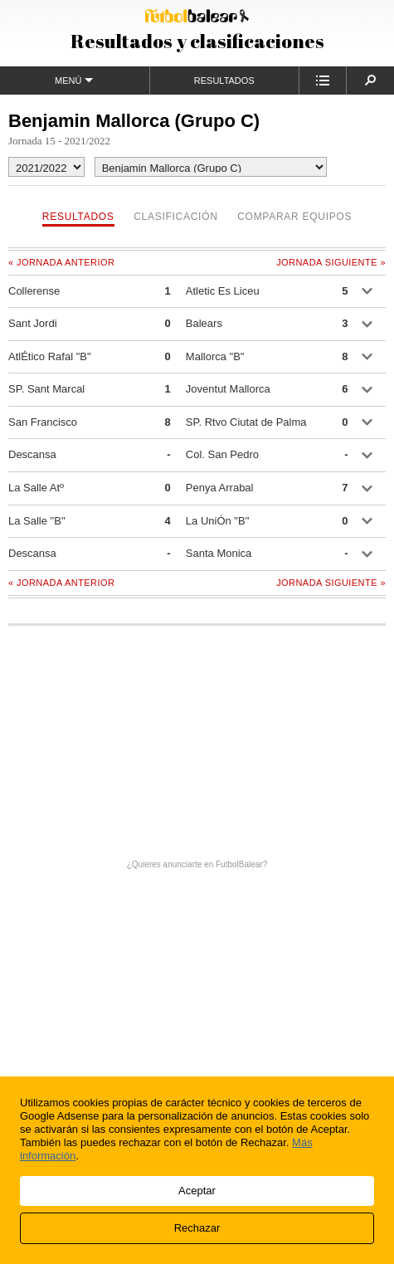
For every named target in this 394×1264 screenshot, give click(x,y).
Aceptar (197, 1190)
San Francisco (42, 422)
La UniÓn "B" (217, 521)
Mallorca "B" (215, 356)
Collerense (34, 291)
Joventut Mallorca (228, 389)
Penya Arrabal (220, 487)
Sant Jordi (32, 323)
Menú (74, 80)
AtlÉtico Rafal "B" (49, 356)
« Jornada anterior (61, 262)
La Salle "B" (37, 521)
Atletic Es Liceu (223, 291)
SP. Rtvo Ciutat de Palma (246, 422)
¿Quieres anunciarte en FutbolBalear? (197, 864)
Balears (204, 323)
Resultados (224, 80)
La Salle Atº (36, 487)
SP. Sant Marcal (46, 389)
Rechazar (197, 1228)
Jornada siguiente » (331, 262)
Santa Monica (219, 553)
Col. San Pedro (222, 454)
